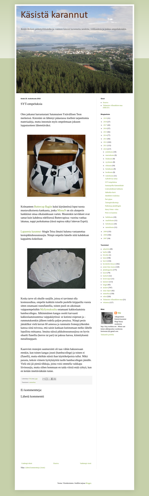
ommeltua (32, 382)
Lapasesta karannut (31, 231)
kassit (105, 273)
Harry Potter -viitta (111, 209)
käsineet (106, 282)
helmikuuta (109, 224)
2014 (105, 135)
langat (105, 285)
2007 (105, 238)
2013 (105, 139)
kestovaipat (107, 279)
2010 (105, 149)
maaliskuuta (109, 220)
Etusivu (56, 463)
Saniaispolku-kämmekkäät (114, 186)
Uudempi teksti (26, 463)
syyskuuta (109, 162)
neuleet (105, 288)
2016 (105, 128)
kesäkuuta (109, 172)
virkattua (106, 302)
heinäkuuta (109, 169)
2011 (105, 145)
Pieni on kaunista (111, 213)
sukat (105, 296)
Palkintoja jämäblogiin (113, 206)
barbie (105, 252)
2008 (105, 235)
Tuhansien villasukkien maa (112, 300)
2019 (105, 118)
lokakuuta (109, 159)
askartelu (106, 249)
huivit (105, 261)
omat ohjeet (107, 291)
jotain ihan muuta (109, 267)
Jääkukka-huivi (110, 192)
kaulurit (105, 276)
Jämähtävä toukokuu (112, 196)
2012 (105, 142)
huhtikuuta (109, 217)
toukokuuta (109, 176)
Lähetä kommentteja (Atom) (35, 468)
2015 (105, 132)
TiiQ (119, 313)
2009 (105, 232)
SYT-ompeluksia (111, 182)
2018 (105, 122)
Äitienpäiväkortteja (112, 203)
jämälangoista (108, 270)
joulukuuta (109, 152)
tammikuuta (109, 227)
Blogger (88, 483)
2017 (105, 125)
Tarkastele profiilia (107, 335)
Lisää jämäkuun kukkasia (114, 189)
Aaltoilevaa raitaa (111, 179)
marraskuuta (110, 155)
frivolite (106, 255)
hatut (104, 258)
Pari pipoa (108, 199)
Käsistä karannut (54, 15)
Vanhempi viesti (85, 463)
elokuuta (108, 166)
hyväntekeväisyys (109, 264)
